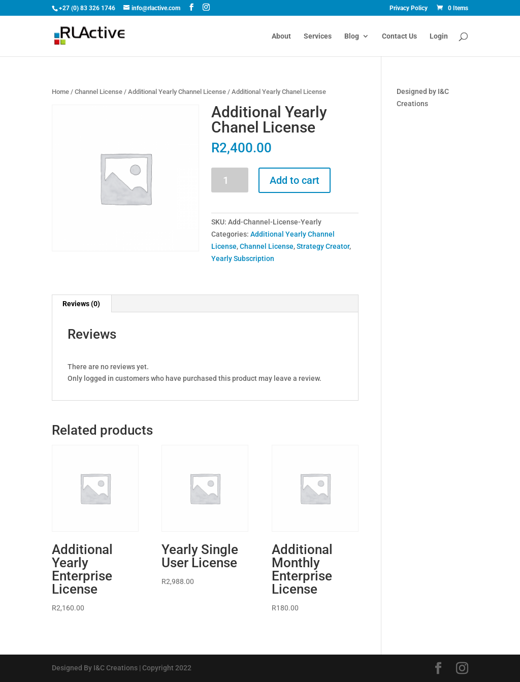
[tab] (81, 303)
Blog (351, 36)
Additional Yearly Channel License (177, 91)
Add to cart (294, 180)
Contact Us (399, 36)
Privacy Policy (408, 8)
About (281, 36)
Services (318, 36)
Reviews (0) (81, 304)
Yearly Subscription (242, 258)
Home (60, 91)
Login (439, 36)
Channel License (98, 91)
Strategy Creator (323, 246)
